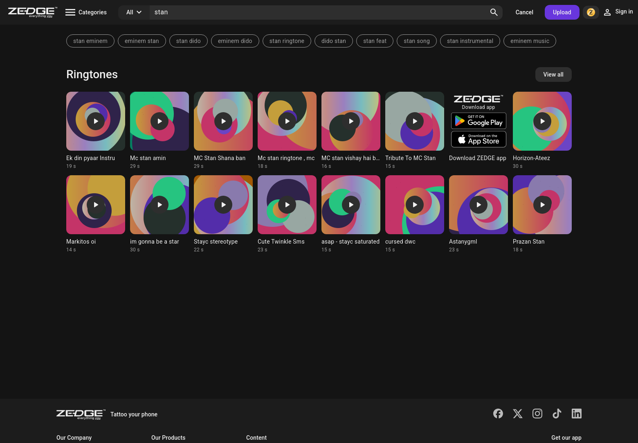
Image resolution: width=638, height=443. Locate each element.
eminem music (529, 41)
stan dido (188, 41)
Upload (562, 12)
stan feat (374, 41)
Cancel (524, 12)
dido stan (333, 41)
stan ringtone (287, 41)
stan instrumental (470, 41)
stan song (417, 41)
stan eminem (90, 41)
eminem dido (235, 41)
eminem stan (142, 41)
